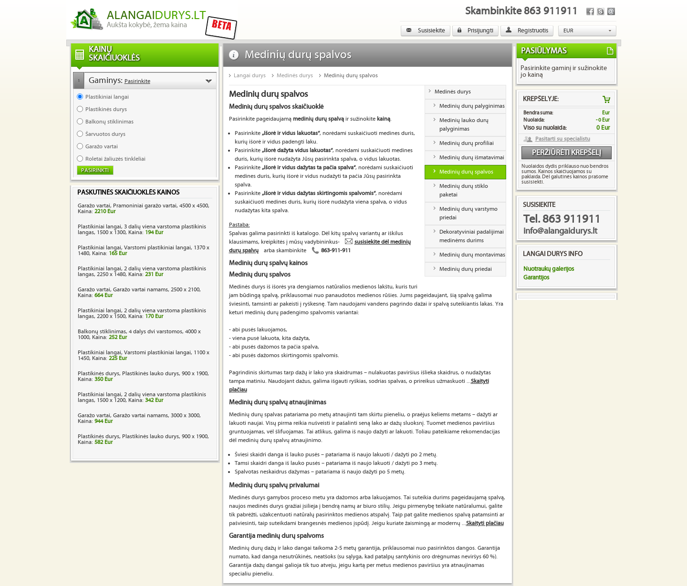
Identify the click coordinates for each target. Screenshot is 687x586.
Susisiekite (425, 30)
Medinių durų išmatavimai (471, 157)
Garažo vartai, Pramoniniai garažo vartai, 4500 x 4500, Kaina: (143, 208)
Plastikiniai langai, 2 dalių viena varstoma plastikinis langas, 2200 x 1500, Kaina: (142, 313)
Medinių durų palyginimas (472, 106)
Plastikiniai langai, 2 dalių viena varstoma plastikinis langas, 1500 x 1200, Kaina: (142, 397)
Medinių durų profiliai (466, 143)
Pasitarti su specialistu (562, 139)
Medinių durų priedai (465, 269)
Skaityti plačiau (485, 523)
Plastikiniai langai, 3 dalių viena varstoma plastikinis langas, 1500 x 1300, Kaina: (142, 229)
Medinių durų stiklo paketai (463, 190)
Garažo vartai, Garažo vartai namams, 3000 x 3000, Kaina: (139, 418)
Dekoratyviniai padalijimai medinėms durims (471, 236)
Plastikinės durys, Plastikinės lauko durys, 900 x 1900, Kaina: (143, 376)
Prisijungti (475, 30)
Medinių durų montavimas (472, 254)
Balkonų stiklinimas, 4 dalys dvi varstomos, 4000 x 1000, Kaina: (139, 334)
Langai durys (250, 75)
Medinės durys (295, 75)
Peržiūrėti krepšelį (566, 152)
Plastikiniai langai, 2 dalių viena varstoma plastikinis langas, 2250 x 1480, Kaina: (142, 271)
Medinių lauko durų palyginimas (464, 125)
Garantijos (536, 277)
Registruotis (527, 30)
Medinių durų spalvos (351, 75)
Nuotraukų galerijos (548, 269)
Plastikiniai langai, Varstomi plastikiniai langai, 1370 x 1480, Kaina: (143, 250)
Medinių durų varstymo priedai (468, 213)
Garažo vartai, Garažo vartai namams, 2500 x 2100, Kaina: (139, 292)
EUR (568, 30)
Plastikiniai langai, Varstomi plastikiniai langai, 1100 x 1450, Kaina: (143, 355)
